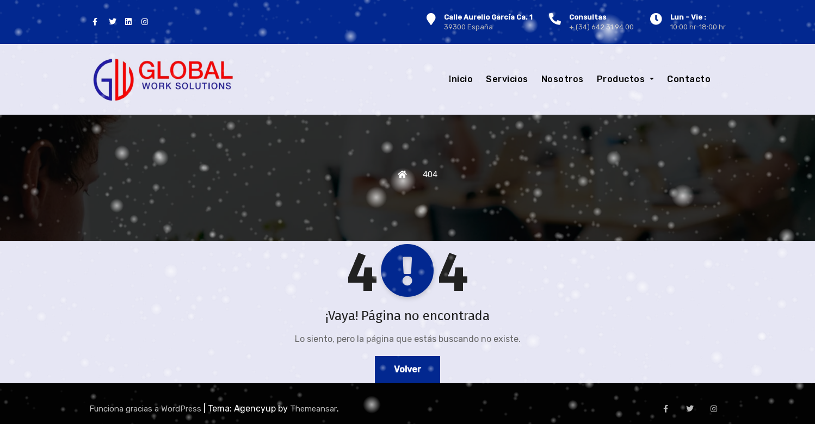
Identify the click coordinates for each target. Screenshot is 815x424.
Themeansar (313, 409)
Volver (407, 369)
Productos (625, 79)
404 (430, 174)
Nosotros (562, 79)
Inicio (461, 79)
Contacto (689, 79)
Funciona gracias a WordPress (146, 409)
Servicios (507, 79)
